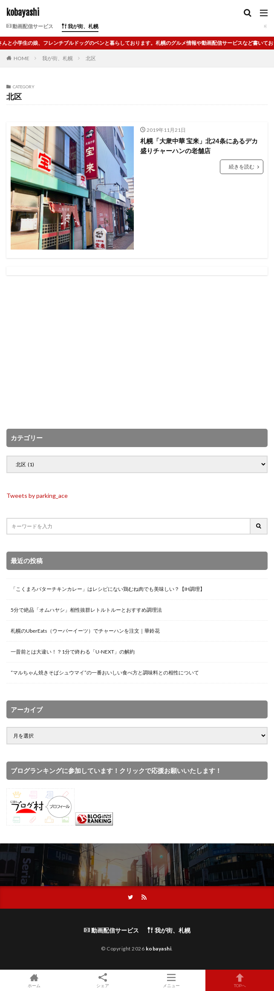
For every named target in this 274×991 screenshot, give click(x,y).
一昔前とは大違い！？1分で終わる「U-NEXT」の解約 (73, 651)
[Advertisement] (137, 352)
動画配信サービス (29, 26)
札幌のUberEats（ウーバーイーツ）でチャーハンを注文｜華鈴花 (85, 631)
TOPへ (239, 980)
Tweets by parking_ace (37, 495)
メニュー (171, 980)
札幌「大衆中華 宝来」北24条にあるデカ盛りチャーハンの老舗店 (199, 145)
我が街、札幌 (80, 26)
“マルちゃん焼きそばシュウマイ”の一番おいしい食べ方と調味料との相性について (105, 672)
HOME (21, 58)
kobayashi (22, 13)
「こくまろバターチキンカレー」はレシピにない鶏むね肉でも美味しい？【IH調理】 (108, 589)
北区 (91, 58)
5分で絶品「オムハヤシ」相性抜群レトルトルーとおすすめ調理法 (86, 610)
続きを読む (241, 166)
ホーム (34, 980)
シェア (103, 980)
